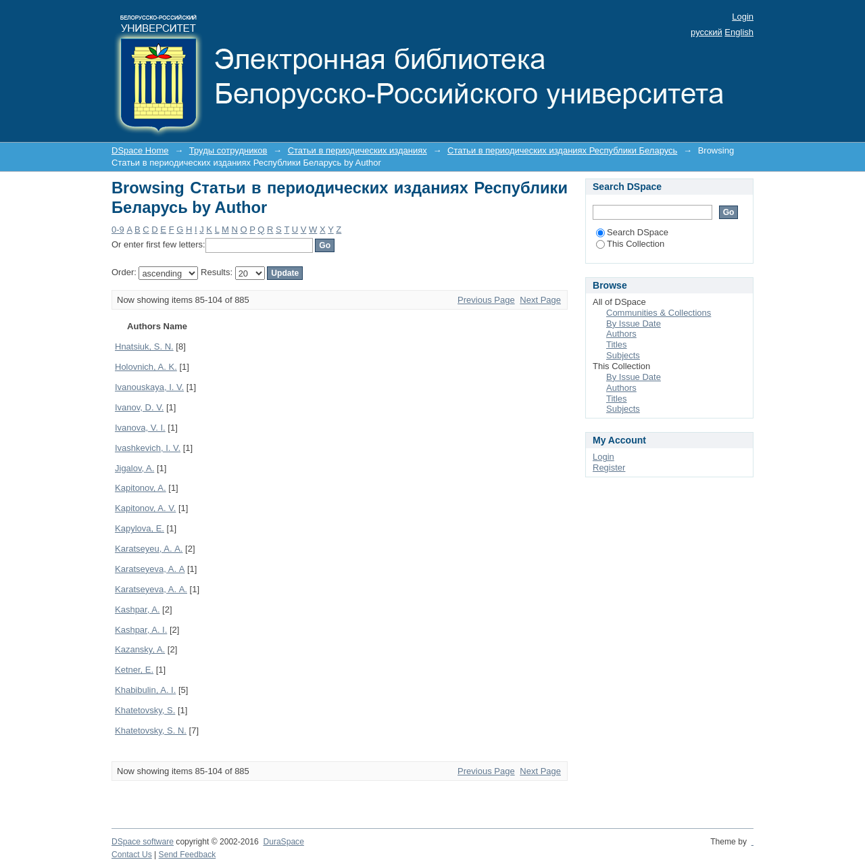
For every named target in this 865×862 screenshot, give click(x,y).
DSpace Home (140, 150)
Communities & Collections (658, 313)
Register (609, 467)
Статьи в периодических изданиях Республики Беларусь (562, 150)
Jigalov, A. (134, 468)
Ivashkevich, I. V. (147, 448)
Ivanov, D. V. (139, 407)
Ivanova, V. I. (140, 428)
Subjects (623, 355)
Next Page (540, 300)
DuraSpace (283, 841)
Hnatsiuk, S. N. (144, 346)
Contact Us (132, 854)
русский (706, 32)
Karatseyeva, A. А (149, 569)
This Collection (630, 244)
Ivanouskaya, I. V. (149, 387)
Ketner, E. (134, 670)
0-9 (118, 229)
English (738, 32)
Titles (616, 344)
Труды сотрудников (228, 150)
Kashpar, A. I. (141, 630)
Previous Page (486, 300)
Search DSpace (632, 232)
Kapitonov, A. (140, 488)
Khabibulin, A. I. (145, 690)
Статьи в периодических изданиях (357, 150)
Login (742, 16)
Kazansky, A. (140, 649)
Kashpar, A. (137, 609)
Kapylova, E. (139, 528)
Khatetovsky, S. (145, 710)
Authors (621, 334)
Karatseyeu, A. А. (148, 549)
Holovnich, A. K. (146, 367)
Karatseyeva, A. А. (151, 589)
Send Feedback (187, 854)
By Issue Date (633, 323)
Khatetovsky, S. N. (151, 730)
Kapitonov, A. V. (145, 508)
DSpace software (143, 841)
